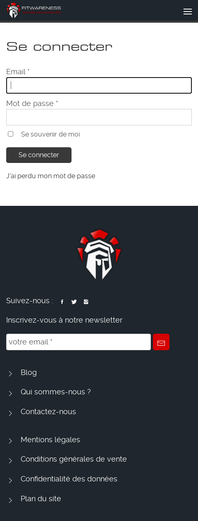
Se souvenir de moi (50, 134)
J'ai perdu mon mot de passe (50, 176)
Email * (18, 71)
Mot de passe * (32, 103)
